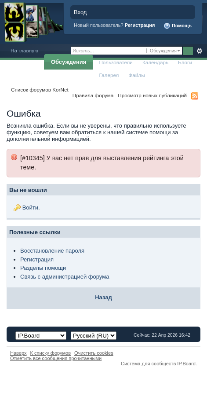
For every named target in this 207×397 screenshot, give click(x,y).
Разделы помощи (43, 268)
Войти (30, 207)
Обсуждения (68, 62)
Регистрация (140, 25)
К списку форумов (50, 353)
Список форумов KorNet (40, 89)
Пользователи (116, 62)
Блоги (185, 62)
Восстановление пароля (52, 250)
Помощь (177, 25)
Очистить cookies (93, 353)
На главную (24, 50)
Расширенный (199, 51)
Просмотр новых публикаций (152, 95)
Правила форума (93, 95)
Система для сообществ (148, 363)
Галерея (109, 75)
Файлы (136, 75)
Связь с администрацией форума (64, 276)
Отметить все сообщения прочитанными (56, 358)
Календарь (155, 62)
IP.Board (186, 363)
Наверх (18, 353)
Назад (103, 297)
